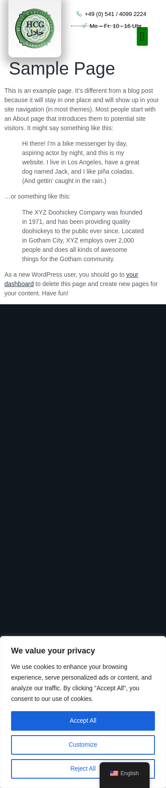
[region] (83, 712)
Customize (82, 744)
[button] (142, 36)
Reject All (83, 768)
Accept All (83, 720)
